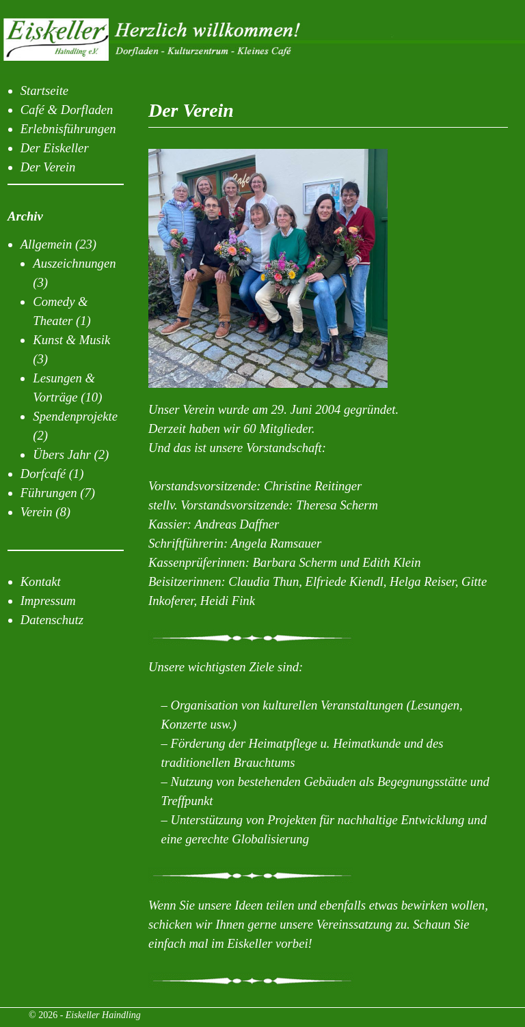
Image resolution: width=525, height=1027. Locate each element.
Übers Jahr (61, 454)
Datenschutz (52, 620)
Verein (37, 512)
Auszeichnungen (74, 263)
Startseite (44, 90)
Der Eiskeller (55, 148)
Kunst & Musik (71, 340)
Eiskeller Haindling (103, 1015)
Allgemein (46, 244)
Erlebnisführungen (68, 129)
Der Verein (48, 167)
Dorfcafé (43, 473)
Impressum (48, 600)
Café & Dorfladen (67, 109)
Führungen (49, 493)
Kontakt (41, 581)
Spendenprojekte (75, 416)
